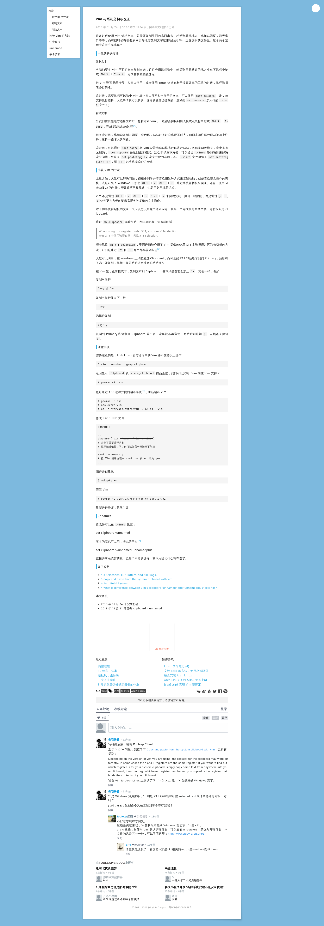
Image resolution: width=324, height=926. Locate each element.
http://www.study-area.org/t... (187, 833)
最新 (215, 717)
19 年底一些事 (107, 671)
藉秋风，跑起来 (108, 675)
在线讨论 (120, 709)
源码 (104, 691)
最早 (224, 717)
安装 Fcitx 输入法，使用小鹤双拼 (186, 671)
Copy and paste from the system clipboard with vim (138, 579)
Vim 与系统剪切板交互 (113, 19)
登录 (224, 709)
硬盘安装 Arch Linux (178, 675)
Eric (128, 844)
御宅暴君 (113, 739)
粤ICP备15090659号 (180, 907)
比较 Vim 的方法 (59, 35)
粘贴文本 (57, 29)
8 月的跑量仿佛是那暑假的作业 (118, 684)
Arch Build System (116, 583)
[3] (143, 390)
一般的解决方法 (59, 17)
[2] (159, 248)
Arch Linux (138, 691)
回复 (110, 785)
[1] (134, 125)
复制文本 (57, 23)
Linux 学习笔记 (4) (176, 666)
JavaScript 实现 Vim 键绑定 (182, 684)
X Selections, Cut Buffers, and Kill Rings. (130, 575)
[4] (139, 540)
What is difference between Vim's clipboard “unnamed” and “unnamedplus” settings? (160, 588)
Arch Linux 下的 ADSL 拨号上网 (185, 680)
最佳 (205, 717)
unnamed (55, 48)
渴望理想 (104, 666)
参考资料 (55, 54)
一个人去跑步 (107, 680)
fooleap (122, 816)
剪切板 (125, 691)
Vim (116, 691)
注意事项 (55, 42)
